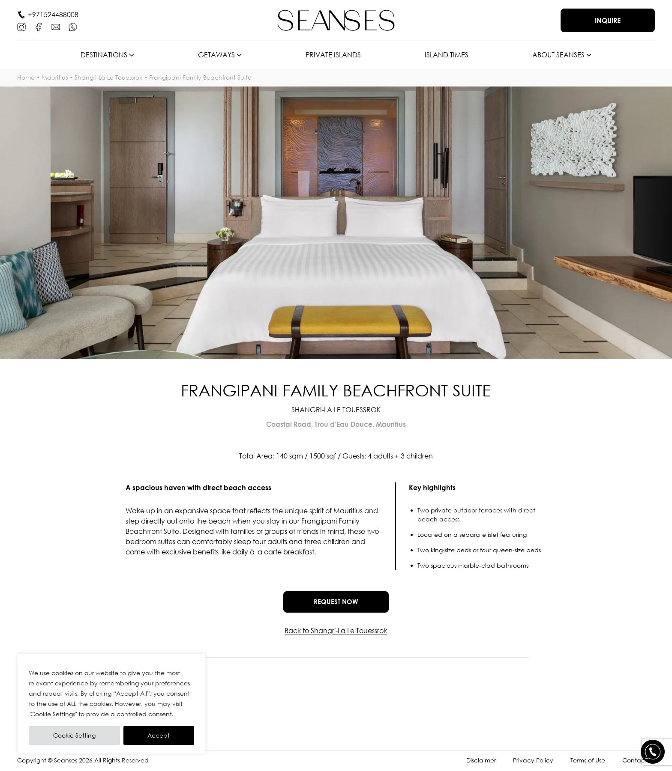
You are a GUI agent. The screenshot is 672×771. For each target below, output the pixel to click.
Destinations (104, 55)
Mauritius (55, 77)
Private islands (333, 55)
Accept (158, 735)
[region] (111, 704)
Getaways (216, 55)
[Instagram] (21, 27)
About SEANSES (558, 55)
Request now (336, 602)
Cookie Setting (74, 735)
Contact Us (638, 761)
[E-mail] (55, 27)
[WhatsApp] (73, 27)
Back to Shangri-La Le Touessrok (336, 632)
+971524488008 (53, 14)
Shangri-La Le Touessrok (108, 77)
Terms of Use (587, 761)
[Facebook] (38, 27)
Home (26, 77)
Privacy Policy (533, 761)
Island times (446, 55)
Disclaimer (481, 761)
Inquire (608, 20)
